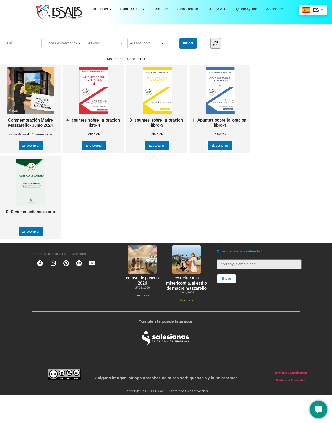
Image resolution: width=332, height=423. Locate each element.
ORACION (94, 134)
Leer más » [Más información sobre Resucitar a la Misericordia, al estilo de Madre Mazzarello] (186, 300)
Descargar (30, 145)
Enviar (226, 278)
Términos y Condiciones (290, 372)
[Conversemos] (318, 409)
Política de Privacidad (290, 380)
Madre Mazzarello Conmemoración (31, 134)
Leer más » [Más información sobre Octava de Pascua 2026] (142, 295)
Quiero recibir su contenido (238, 251)
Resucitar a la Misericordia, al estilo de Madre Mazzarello (186, 282)
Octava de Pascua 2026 (142, 280)
